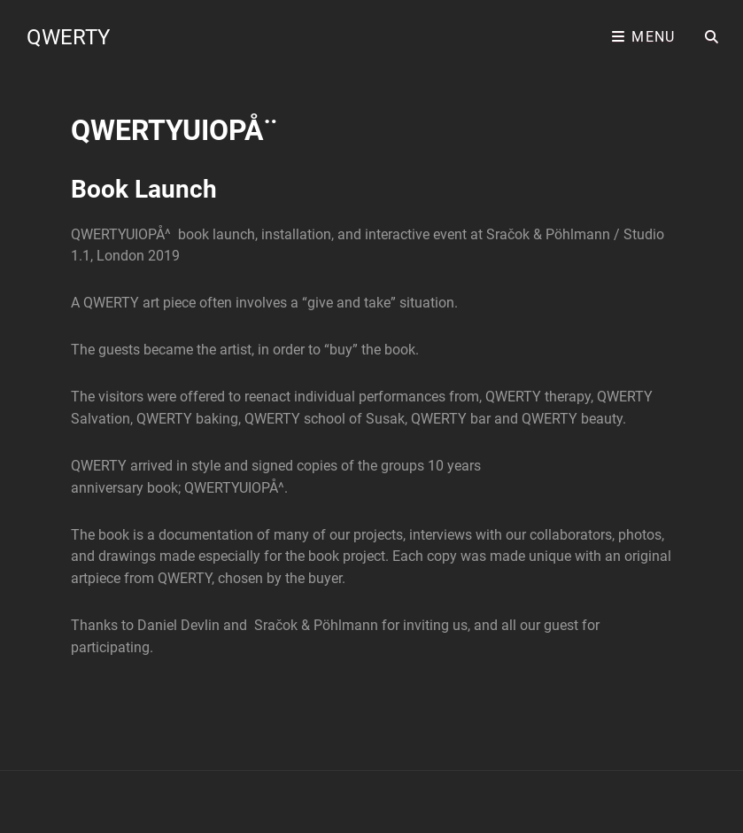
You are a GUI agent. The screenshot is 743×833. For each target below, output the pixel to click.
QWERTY (68, 37)
